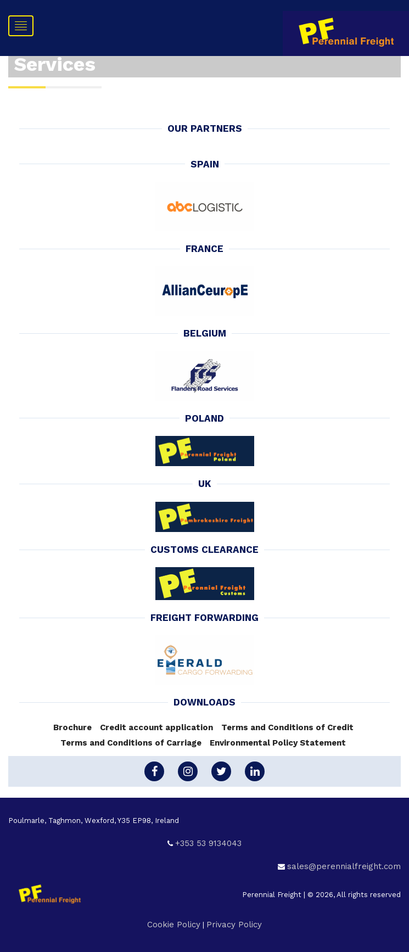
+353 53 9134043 (208, 843)
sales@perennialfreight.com (344, 866)
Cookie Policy (173, 924)
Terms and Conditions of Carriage (130, 743)
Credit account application (156, 727)
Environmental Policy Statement (278, 743)
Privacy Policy (234, 924)
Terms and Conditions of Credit (287, 727)
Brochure (72, 727)
